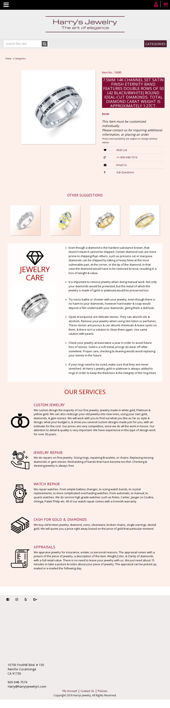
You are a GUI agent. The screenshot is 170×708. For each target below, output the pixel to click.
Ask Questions (125, 172)
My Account (70, 691)
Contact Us (87, 691)
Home (8, 58)
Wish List (121, 150)
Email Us (121, 165)
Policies (102, 691)
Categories (155, 44)
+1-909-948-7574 (126, 157)
